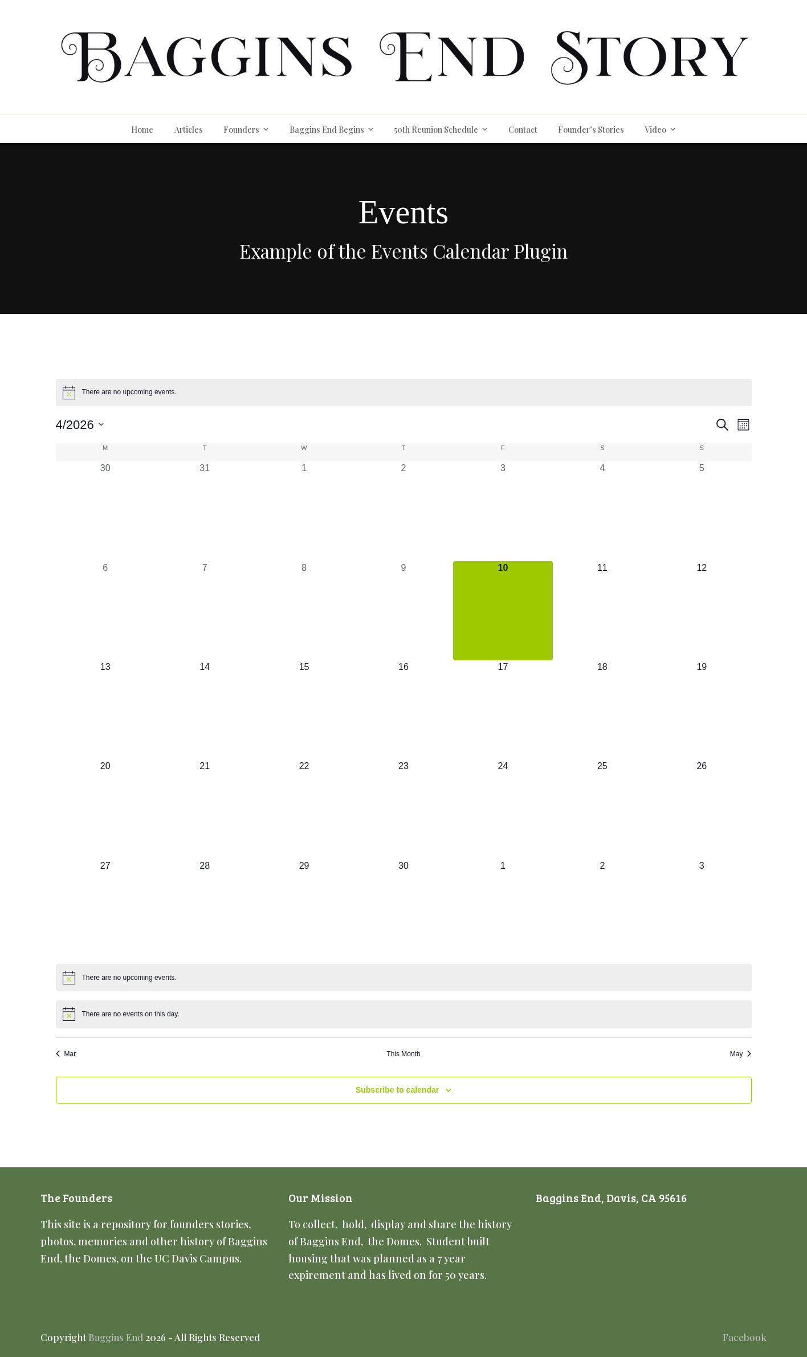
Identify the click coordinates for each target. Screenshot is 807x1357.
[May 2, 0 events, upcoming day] (602, 908)
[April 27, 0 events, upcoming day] (105, 908)
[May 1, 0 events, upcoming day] (502, 908)
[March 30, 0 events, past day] (105, 511)
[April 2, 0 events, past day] (403, 511)
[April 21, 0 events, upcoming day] (204, 809)
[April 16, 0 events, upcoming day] (403, 709)
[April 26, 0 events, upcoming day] (701, 809)
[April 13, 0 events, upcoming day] (105, 709)
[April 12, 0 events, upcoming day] (701, 610)
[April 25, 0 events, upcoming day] (602, 809)
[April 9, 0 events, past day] (403, 610)
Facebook (745, 1337)
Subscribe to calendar (397, 1089)
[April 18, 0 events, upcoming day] (602, 709)
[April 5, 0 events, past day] (701, 511)
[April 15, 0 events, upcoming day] (303, 709)
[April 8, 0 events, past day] (303, 610)
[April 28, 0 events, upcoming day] (204, 908)
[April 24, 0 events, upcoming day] (502, 809)
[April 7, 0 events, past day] (204, 610)
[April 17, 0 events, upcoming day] (502, 709)
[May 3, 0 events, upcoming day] (701, 908)
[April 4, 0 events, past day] (602, 511)
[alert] (404, 392)
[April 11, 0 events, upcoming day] (602, 610)
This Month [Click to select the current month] (403, 1054)
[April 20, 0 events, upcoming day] (105, 809)
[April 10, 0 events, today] (502, 610)
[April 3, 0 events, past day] (502, 511)
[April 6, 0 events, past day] (105, 610)
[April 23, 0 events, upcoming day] (403, 809)
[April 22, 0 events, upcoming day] (303, 809)
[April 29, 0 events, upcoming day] (303, 908)
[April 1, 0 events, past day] (303, 511)
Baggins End (115, 1337)
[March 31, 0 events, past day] (204, 511)
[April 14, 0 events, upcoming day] (204, 709)
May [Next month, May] (741, 1054)
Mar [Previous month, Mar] (66, 1054)
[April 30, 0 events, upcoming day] (403, 908)
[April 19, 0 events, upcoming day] (701, 709)
